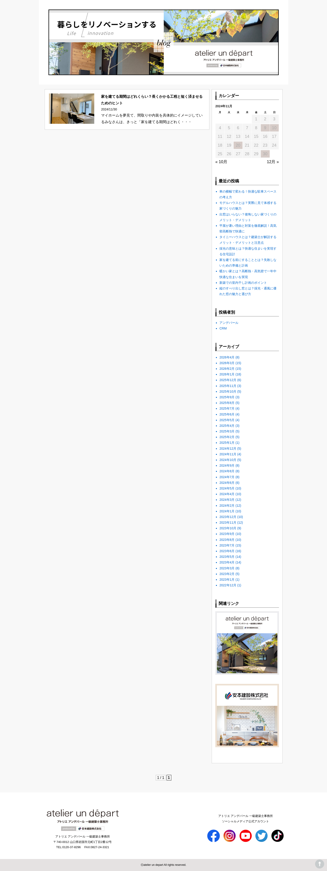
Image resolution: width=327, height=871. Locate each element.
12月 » (273, 162)
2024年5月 (227, 488)
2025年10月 (227, 391)
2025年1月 (227, 442)
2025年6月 (227, 414)
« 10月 (221, 162)
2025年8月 (227, 403)
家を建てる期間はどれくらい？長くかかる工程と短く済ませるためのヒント (152, 100)
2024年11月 (227, 454)
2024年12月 (227, 448)
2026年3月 (227, 363)
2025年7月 (227, 408)
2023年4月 (227, 562)
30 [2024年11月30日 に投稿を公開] (265, 154)
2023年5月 (227, 556)
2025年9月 (227, 397)
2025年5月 (227, 420)
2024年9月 (227, 465)
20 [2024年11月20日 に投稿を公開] (238, 145)
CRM (223, 328)
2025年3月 (227, 431)
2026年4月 (227, 357)
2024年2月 (227, 505)
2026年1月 (227, 374)
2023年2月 (227, 574)
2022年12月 (227, 585)
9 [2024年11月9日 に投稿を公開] (265, 128)
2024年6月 (227, 482)
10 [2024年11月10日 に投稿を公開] (274, 128)
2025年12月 (227, 380)
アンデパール (228, 323)
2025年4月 (227, 425)
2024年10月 (227, 460)
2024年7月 (227, 477)
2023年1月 (227, 579)
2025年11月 (227, 386)
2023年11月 (227, 522)
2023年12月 (227, 517)
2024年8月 (227, 471)
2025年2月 (227, 437)
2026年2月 (227, 368)
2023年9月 (227, 534)
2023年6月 (227, 551)
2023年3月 (227, 568)
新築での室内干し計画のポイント (243, 282)
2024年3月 (227, 499)
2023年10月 (227, 528)
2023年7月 (227, 545)
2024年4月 (227, 494)
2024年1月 (227, 511)
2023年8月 (227, 540)
